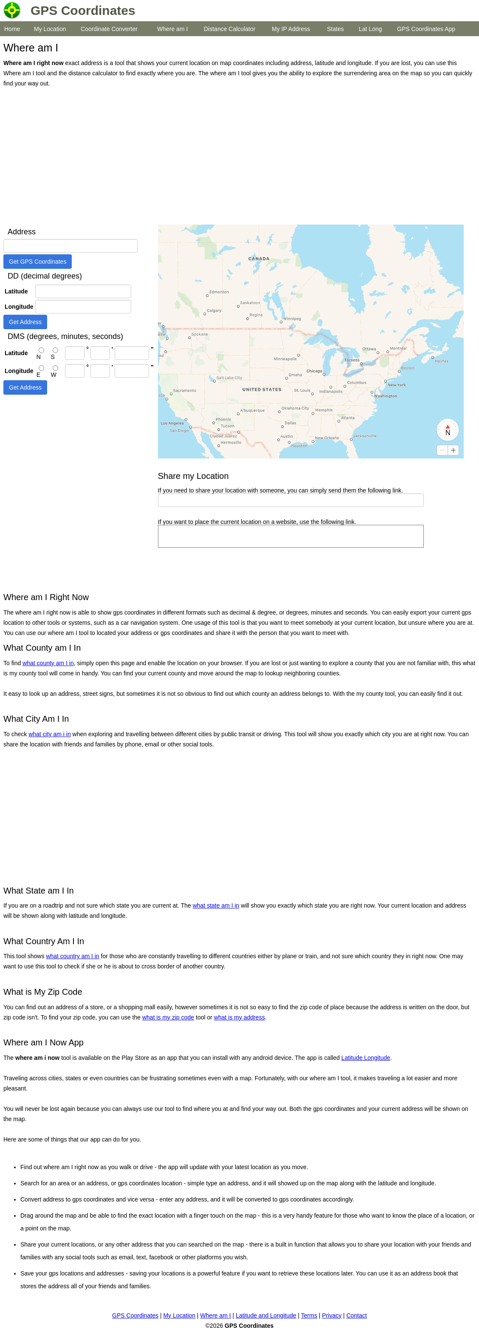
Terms (309, 1315)
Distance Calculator (229, 29)
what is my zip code (168, 1017)
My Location (50, 29)
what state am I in (216, 905)
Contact (357, 1315)
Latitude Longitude (365, 1057)
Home (12, 29)
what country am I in (72, 956)
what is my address (239, 1017)
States (335, 29)
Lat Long (370, 29)
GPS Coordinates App (426, 29)
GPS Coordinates (135, 1315)
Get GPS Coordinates (37, 261)
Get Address (25, 322)
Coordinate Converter (109, 29)
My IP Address (291, 29)
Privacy (331, 1315)
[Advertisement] (237, 156)
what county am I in (48, 663)
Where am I (172, 29)
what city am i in (49, 734)
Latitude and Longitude (266, 1315)
